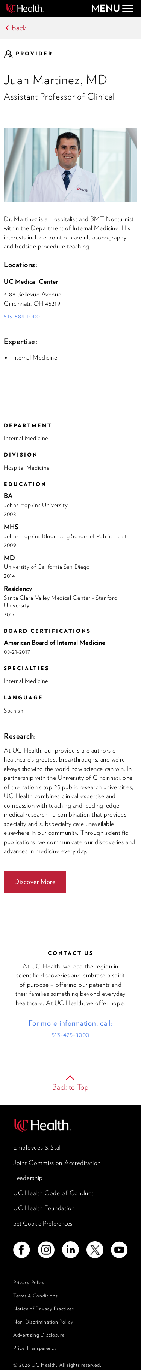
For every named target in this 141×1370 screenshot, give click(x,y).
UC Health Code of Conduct (53, 1193)
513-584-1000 (22, 316)
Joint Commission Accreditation (57, 1162)
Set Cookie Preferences (42, 1223)
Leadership (28, 1177)
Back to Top (70, 1087)
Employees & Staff (38, 1147)
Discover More (34, 881)
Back (19, 27)
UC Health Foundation (44, 1208)
